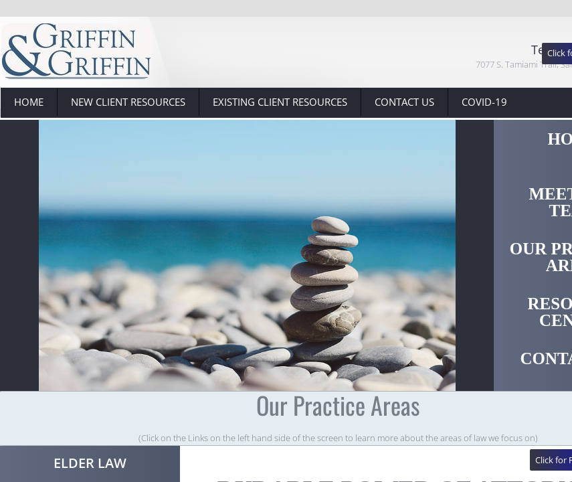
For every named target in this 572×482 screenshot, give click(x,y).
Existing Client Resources (280, 101)
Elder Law (90, 463)
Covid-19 (484, 101)
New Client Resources (128, 101)
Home (28, 101)
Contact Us (404, 101)
